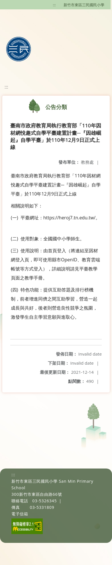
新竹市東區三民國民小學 (84, 4)
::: (54, 4)
